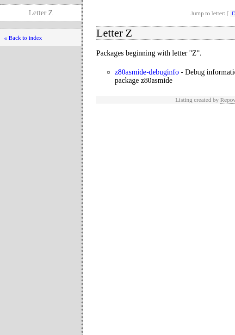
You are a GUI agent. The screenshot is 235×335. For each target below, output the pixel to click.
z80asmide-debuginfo (147, 72)
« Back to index (23, 37)
